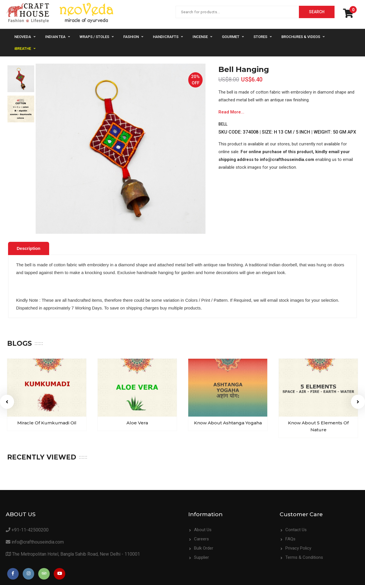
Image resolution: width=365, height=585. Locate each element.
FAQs (290, 537)
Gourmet (230, 37)
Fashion (131, 37)
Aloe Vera (125, 421)
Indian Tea (55, 37)
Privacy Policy (298, 546)
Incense (200, 37)
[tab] (28, 248)
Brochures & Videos (300, 37)
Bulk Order (203, 546)
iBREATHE (22, 48)
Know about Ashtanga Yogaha (213, 421)
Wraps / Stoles (94, 37)
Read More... (231, 112)
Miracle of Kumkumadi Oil (36, 421)
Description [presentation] (29, 248)
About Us (203, 528)
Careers (201, 537)
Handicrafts (165, 37)
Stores (260, 37)
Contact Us (296, 528)
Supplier (201, 555)
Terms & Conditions (304, 555)
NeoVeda (22, 37)
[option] (21, 79)
